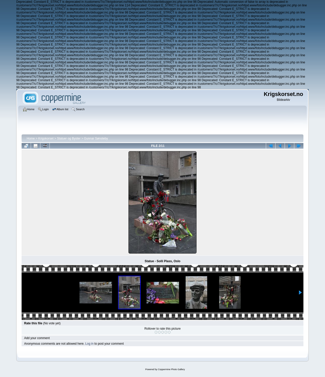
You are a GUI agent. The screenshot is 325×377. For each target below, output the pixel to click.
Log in (89, 343)
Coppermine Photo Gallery (171, 369)
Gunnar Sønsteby (96, 138)
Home (31, 138)
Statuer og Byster (68, 138)
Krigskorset (46, 138)
